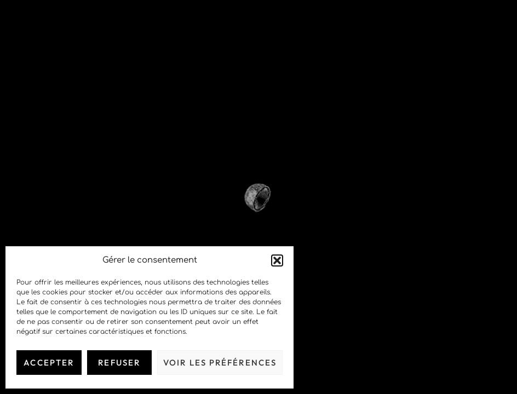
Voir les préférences (220, 362)
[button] (277, 260)
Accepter (49, 362)
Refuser (119, 362)
